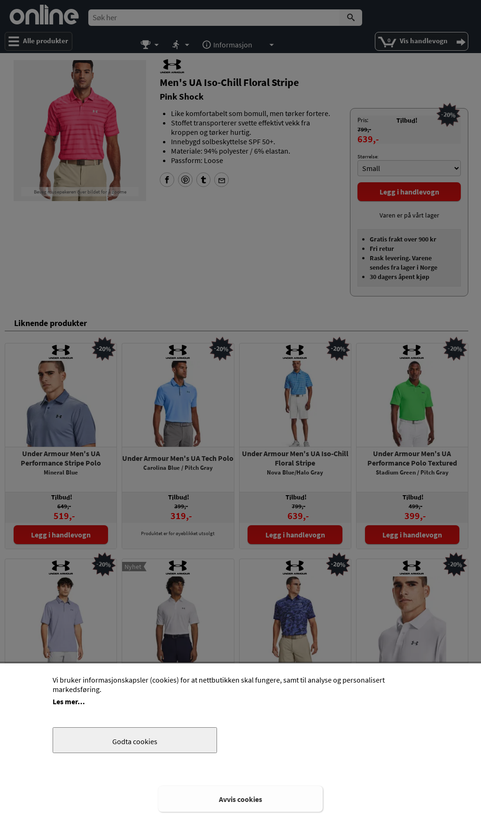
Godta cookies (134, 741)
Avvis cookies (240, 799)
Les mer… (69, 701)
